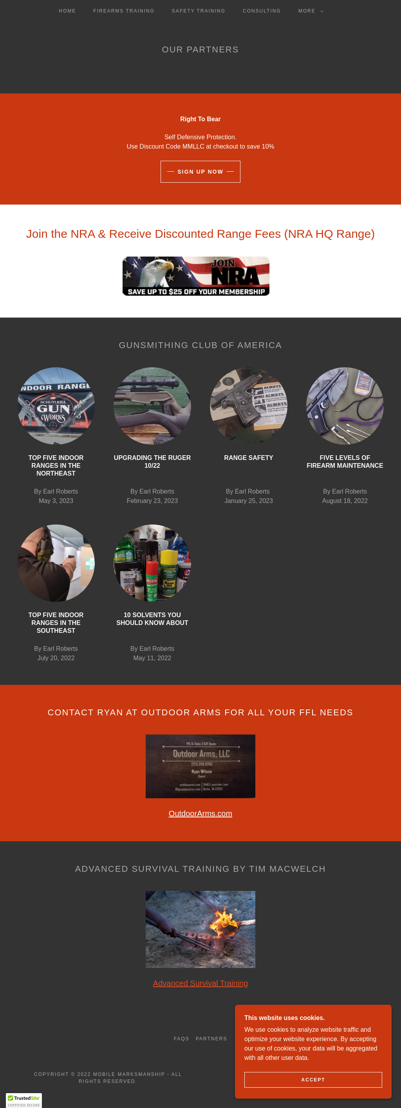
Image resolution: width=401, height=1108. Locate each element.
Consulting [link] (262, 11)
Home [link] (67, 11)
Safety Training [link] (199, 11)
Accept (313, 1080)
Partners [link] (211, 1039)
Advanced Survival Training (200, 983)
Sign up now (200, 172)
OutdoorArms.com (200, 813)
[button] (309, 11)
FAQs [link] (182, 1039)
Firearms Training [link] (124, 11)
